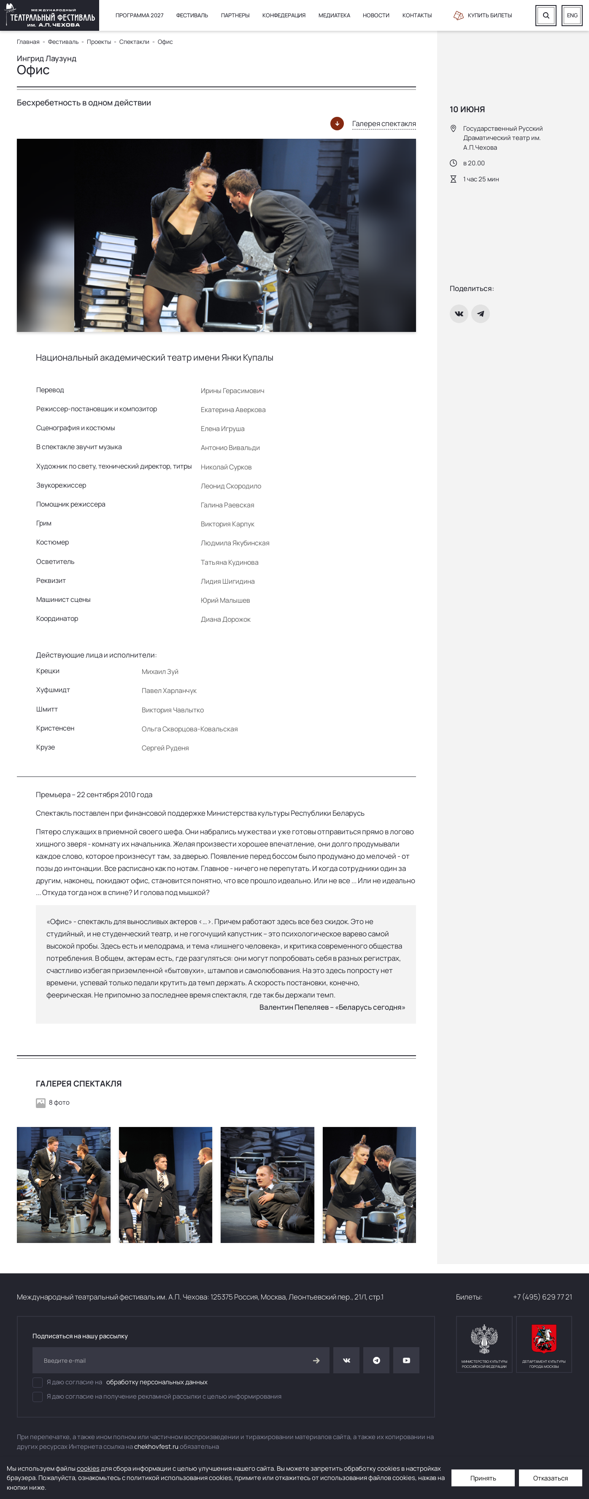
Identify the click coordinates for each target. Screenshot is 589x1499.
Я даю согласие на (120, 1383)
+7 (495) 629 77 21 (542, 1297)
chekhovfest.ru (156, 1446)
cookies (88, 1468)
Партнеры (235, 15)
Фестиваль (192, 15)
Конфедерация (283, 15)
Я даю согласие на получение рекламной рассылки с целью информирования (156, 1397)
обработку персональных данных (157, 1382)
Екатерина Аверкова (233, 409)
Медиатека (334, 15)
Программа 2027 (140, 15)
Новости (376, 15)
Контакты (417, 15)
